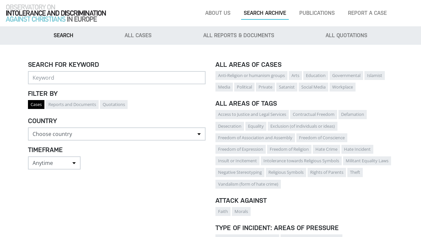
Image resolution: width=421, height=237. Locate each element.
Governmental (346, 75)
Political (244, 87)
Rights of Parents (326, 172)
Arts (295, 75)
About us (218, 13)
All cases (138, 35)
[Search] (406, 13)
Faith (223, 211)
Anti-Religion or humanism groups (251, 75)
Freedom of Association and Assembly (255, 138)
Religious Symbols (286, 172)
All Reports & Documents (238, 35)
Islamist (374, 75)
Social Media (313, 87)
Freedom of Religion (289, 149)
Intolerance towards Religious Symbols (301, 161)
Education (316, 75)
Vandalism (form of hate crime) (248, 184)
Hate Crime (326, 149)
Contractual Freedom (313, 114)
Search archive (265, 13)
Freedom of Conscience (322, 138)
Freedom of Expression (240, 149)
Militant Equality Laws (367, 161)
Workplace (342, 87)
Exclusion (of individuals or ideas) (302, 126)
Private (265, 87)
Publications (317, 13)
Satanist (287, 87)
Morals (241, 211)
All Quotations (346, 35)
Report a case (367, 13)
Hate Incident (357, 149)
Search (63, 35)
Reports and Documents (72, 104)
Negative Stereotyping (240, 172)
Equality (256, 126)
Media (224, 87)
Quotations (114, 104)
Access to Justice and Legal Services (252, 114)
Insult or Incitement (237, 161)
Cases (36, 104)
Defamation (352, 114)
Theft (355, 172)
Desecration (229, 126)
